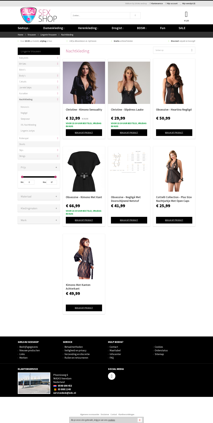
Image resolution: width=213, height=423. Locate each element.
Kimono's (25, 107)
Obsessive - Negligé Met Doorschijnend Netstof (126, 199)
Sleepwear (25, 118)
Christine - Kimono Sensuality (84, 109)
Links (22, 354)
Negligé (24, 112)
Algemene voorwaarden (89, 414)
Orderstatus (161, 350)
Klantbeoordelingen (126, 414)
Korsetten (23, 93)
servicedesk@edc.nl (64, 393)
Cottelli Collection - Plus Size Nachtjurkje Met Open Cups (174, 199)
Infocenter (115, 354)
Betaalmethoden (73, 346)
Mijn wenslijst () (187, 3)
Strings (22, 156)
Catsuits (22, 81)
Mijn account (172, 3)
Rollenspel (23, 138)
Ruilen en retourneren (76, 357)
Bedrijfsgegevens (28, 346)
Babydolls (23, 57)
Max (44, 182)
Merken (23, 357)
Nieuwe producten (29, 350)
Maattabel (115, 350)
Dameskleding (53, 28)
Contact (114, 346)
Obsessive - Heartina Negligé (174, 109)
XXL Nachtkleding (28, 124)
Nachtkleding (26, 99)
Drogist (117, 28)
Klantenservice (156, 3)
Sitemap (159, 354)
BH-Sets (22, 63)
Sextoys (24, 28)
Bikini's (22, 69)
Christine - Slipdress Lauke (127, 109)
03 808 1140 (62, 389)
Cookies (159, 346)
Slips (21, 150)
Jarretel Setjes (25, 87)
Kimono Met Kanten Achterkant (78, 286)
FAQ (112, 357)
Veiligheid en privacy (75, 350)
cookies (111, 420)
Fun (162, 28)
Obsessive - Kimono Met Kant (84, 197)
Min (22, 182)
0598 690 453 (62, 385)
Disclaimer (105, 414)
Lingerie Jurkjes (28, 130)
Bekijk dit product (84, 132)
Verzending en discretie (77, 354)
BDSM (141, 28)
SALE (182, 28)
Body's (22, 75)
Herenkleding (88, 28)
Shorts (22, 144)
